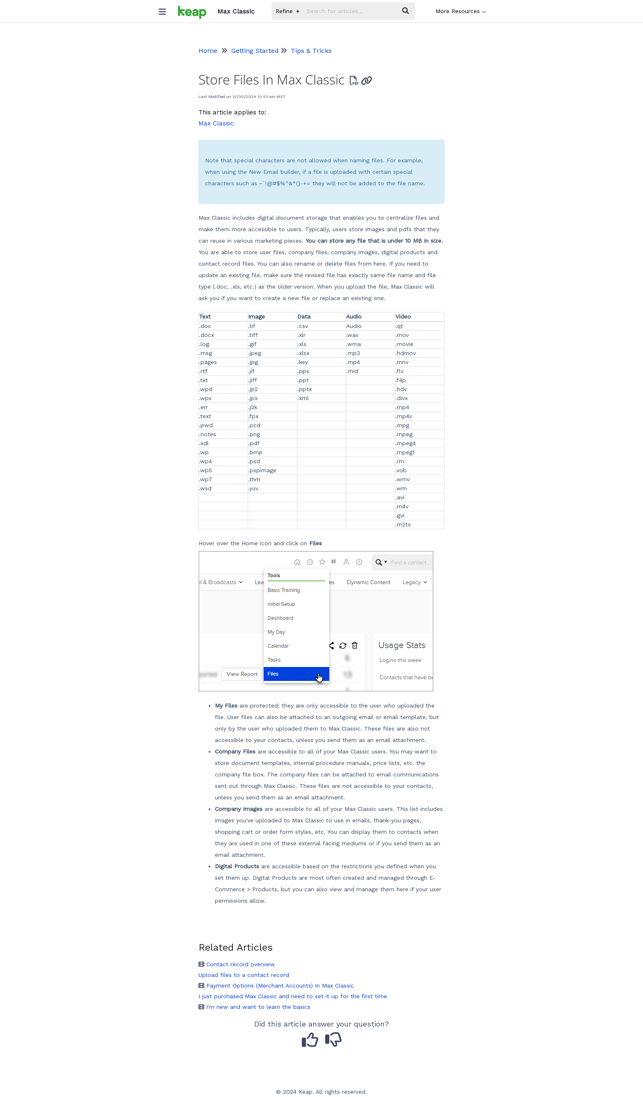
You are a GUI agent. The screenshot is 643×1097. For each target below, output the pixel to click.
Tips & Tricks (311, 51)
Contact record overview (236, 964)
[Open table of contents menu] (165, 10)
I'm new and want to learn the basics (254, 1007)
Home (207, 51)
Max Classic (216, 123)
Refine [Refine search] (287, 11)
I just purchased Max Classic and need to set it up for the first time (292, 996)
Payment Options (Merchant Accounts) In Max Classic (276, 985)
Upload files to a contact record (243, 975)
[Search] (405, 11)
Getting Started (255, 51)
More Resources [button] (461, 11)
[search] (349, 11)
